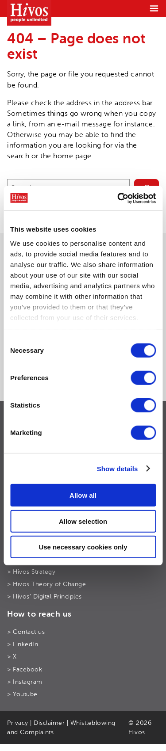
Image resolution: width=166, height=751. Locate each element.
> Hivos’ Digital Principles (44, 596)
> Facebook (24, 669)
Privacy (17, 723)
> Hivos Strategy (31, 571)
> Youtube (22, 694)
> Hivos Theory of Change (46, 584)
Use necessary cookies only (83, 547)
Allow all (83, 495)
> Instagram (24, 682)
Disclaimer (49, 723)
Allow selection (83, 521)
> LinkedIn (22, 644)
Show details (117, 468)
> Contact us (26, 632)
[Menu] (154, 8)
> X (12, 656)
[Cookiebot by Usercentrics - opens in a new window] (118, 198)
